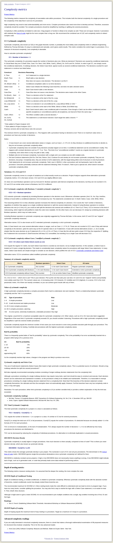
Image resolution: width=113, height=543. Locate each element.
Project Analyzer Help (61, 538)
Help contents (9, 4)
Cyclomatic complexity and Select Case (89, 250)
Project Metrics (9, 14)
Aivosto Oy (49, 538)
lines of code (21, 33)
